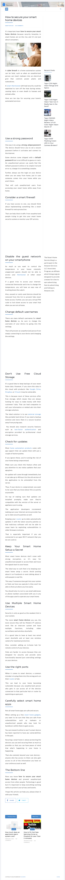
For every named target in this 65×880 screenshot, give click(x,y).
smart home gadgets (32, 715)
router (19, 519)
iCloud (17, 392)
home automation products (21, 448)
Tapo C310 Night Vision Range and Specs (51, 86)
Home (58, 876)
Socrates (23, 876)
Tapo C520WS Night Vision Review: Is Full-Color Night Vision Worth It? (51, 122)
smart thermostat (13, 86)
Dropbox (8, 392)
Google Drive (35, 389)
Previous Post (11, 816)
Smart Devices (9, 25)
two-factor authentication (25, 429)
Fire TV (32, 829)
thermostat (22, 275)
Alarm (13, 829)
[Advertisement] (23, 121)
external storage (34, 414)
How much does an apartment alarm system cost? (12, 834)
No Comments (19, 25)
